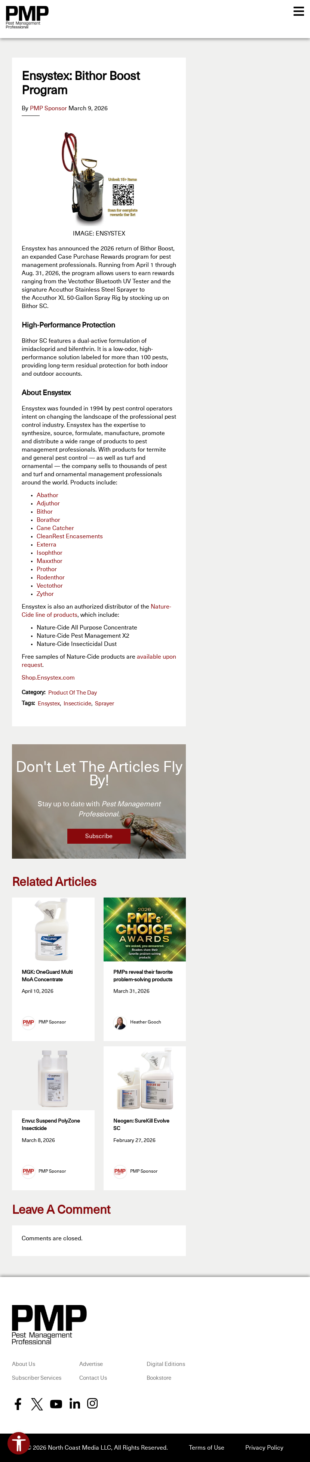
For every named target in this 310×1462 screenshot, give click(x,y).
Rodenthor (51, 578)
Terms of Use (206, 1448)
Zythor (45, 594)
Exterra (46, 545)
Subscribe (99, 836)
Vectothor (50, 586)
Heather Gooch (145, 1022)
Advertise (91, 1364)
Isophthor (49, 553)
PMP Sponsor (48, 108)
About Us (23, 1364)
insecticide (77, 704)
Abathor (47, 495)
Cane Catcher (55, 528)
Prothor (47, 569)
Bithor (45, 512)
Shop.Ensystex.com (48, 678)
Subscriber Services (36, 1378)
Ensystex (49, 704)
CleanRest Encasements (70, 536)
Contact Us (93, 1378)
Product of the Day (72, 693)
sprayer (104, 704)
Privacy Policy (264, 1448)
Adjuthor (48, 504)
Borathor (48, 520)
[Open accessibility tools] (18, 1443)
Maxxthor (49, 561)
